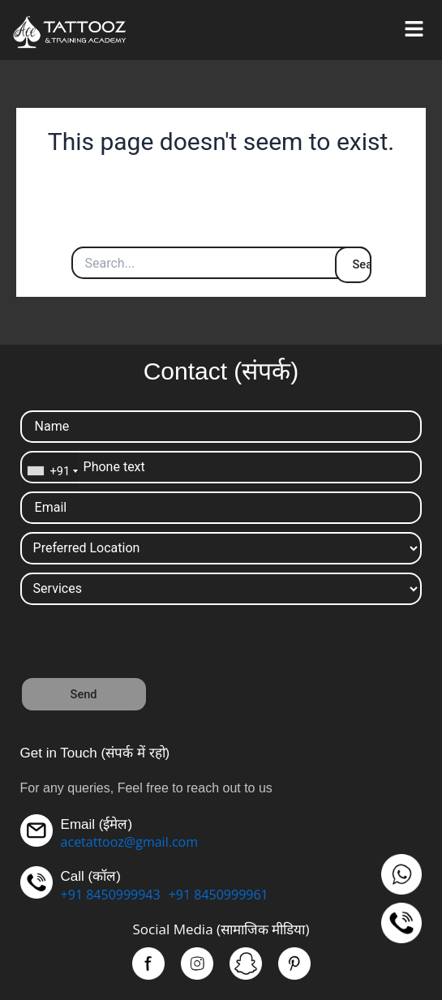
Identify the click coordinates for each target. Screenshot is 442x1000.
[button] (413, 30)
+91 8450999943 (111, 894)
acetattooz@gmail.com (129, 842)
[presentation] (143, 644)
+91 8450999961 (218, 894)
